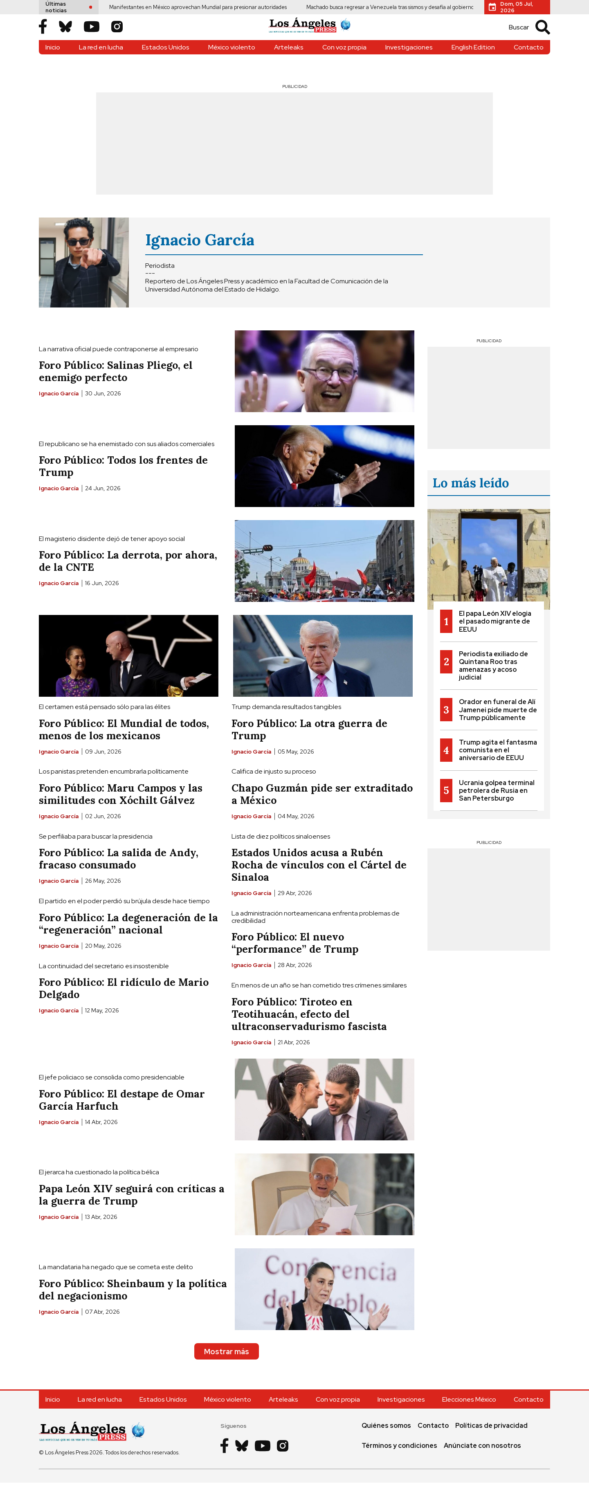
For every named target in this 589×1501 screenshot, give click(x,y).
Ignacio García (199, 257)
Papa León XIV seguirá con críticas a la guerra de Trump (132, 1212)
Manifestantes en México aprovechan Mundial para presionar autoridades (164, 7)
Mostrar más (226, 1369)
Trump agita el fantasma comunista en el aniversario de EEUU (498, 768)
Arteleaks (288, 65)
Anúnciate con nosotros (482, 1464)
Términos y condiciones (399, 1464)
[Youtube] (91, 36)
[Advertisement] (294, 161)
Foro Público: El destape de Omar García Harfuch (122, 1118)
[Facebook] (43, 36)
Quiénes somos (386, 1443)
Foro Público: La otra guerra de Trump (309, 747)
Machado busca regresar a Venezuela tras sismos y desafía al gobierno (356, 7)
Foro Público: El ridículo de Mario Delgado (124, 1006)
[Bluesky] (65, 36)
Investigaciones (409, 65)
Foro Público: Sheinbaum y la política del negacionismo (133, 1307)
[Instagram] (117, 36)
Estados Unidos (165, 65)
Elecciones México (469, 1417)
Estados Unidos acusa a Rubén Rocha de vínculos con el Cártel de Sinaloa (319, 883)
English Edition (473, 65)
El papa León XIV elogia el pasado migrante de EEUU (495, 639)
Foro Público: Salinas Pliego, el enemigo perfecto (116, 389)
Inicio (52, 65)
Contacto (529, 65)
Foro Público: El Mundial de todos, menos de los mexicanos (124, 747)
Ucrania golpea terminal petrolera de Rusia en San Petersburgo (497, 808)
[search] (525, 36)
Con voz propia (344, 65)
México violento (231, 65)
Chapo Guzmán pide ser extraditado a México (322, 812)
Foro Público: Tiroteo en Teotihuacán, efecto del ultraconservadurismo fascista (309, 1032)
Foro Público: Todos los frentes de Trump (123, 484)
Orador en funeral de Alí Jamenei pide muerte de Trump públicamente (498, 728)
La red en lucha (101, 65)
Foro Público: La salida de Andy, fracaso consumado (118, 877)
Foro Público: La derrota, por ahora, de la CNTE (128, 579)
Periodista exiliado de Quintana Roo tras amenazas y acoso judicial (493, 684)
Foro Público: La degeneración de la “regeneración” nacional (128, 941)
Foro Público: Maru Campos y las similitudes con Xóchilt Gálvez (120, 812)
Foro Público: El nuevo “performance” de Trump (295, 961)
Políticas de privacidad (491, 1443)
